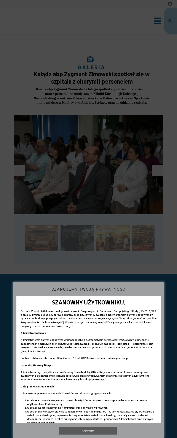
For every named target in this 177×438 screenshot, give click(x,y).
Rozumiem (87, 430)
